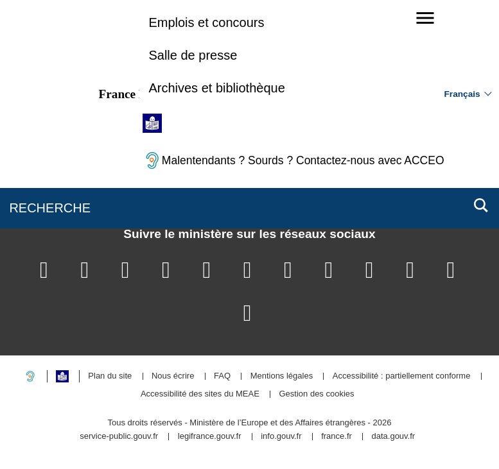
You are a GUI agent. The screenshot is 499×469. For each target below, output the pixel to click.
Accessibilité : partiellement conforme (402, 376)
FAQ (222, 376)
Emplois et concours (206, 22)
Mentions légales (281, 376)
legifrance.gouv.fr (209, 436)
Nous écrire (173, 376)
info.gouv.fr (281, 436)
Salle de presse (192, 55)
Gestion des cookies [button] (317, 394)
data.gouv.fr (393, 436)
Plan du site (110, 376)
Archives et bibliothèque (216, 88)
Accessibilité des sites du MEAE (200, 394)
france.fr (336, 436)
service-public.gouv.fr (119, 436)
